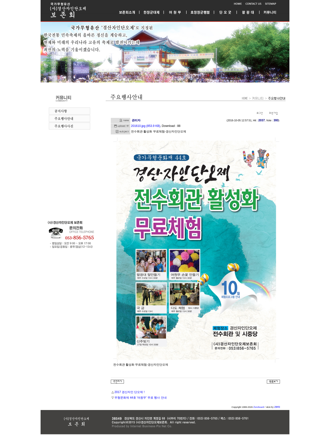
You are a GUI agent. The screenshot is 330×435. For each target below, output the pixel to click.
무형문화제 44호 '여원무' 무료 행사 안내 (140, 397)
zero (277, 407)
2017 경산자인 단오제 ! (129, 392)
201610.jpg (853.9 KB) (145, 126)
